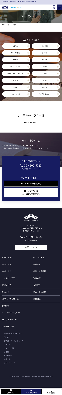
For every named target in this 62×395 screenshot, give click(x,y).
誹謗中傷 (44, 87)
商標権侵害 (8, 355)
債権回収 (44, 53)
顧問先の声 (6, 285)
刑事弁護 (15, 60)
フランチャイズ (15, 94)
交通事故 (15, 46)
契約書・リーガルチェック (15, 73)
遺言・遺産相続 (15, 53)
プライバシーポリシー (16, 376)
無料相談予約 (51, 393)
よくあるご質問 (8, 278)
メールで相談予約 (31, 393)
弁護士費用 (6, 264)
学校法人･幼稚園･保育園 (13, 333)
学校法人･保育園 (15, 66)
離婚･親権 (45, 46)
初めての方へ (7, 258)
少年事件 (44, 60)
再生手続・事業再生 (10, 320)
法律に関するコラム (10, 299)
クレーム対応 (15, 80)
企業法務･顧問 (8, 326)
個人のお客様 (38, 258)
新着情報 (5, 292)
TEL (54, 8)
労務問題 (44, 73)
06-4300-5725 (33, 236)
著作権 (45, 80)
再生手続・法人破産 (44, 94)
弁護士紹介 (6, 271)
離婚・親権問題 (39, 271)
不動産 (45, 66)
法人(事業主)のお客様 (11, 313)
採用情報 (5, 306)
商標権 (15, 87)
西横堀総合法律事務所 (31, 376)
